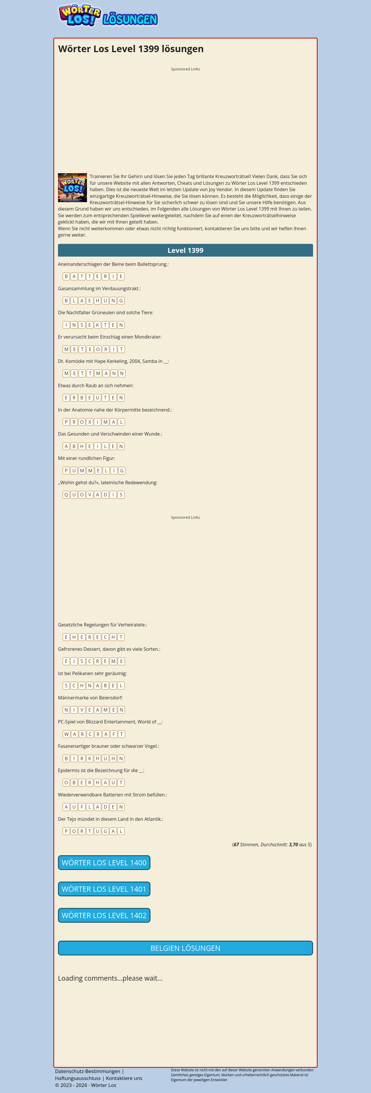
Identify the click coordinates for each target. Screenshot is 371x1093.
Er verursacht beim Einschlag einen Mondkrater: (109, 337)
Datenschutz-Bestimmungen (87, 1071)
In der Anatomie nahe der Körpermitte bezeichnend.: (115, 410)
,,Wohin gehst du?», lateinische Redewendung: (107, 482)
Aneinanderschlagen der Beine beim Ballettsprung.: (113, 264)
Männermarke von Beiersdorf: (90, 697)
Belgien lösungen (185, 948)
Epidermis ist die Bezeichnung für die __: (101, 770)
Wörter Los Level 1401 (104, 889)
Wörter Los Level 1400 (104, 862)
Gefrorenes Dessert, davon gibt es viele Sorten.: (109, 649)
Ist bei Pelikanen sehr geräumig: (92, 673)
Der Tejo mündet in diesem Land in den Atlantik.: (110, 819)
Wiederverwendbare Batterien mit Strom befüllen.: (112, 795)
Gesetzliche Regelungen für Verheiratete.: (102, 625)
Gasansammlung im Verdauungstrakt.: (99, 288)
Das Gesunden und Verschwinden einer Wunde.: (110, 434)
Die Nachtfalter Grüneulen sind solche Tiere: (105, 312)
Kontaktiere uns (124, 1078)
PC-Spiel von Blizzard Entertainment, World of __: (110, 722)
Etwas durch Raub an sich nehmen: (96, 385)
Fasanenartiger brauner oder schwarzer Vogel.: (108, 746)
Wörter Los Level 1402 (104, 915)
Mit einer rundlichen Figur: (86, 458)
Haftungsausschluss (78, 1078)
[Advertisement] (185, 114)
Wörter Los (103, 1085)
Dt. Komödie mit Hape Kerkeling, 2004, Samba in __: (113, 361)
